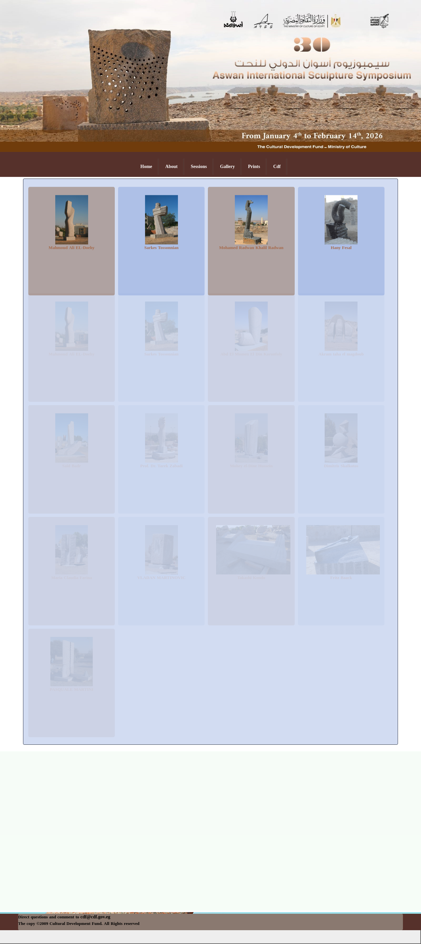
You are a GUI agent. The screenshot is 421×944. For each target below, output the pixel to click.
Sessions (199, 166)
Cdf (277, 166)
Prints (254, 166)
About (171, 166)
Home (146, 166)
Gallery (227, 166)
